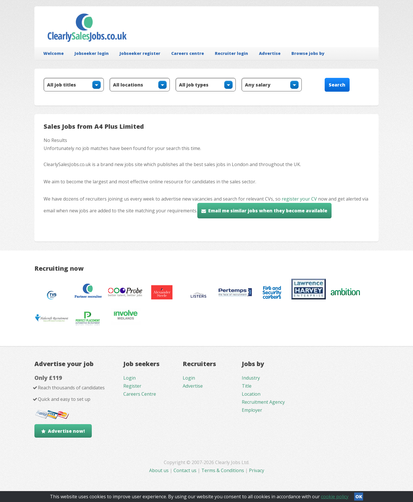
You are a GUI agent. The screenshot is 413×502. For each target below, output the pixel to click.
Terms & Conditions (222, 470)
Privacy (256, 470)
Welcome (53, 53)
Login (129, 378)
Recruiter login (231, 53)
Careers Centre (139, 394)
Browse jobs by (307, 53)
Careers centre (187, 53)
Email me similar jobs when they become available (267, 210)
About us (159, 470)
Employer (252, 410)
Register (132, 386)
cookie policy (334, 496)
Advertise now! (66, 431)
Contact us (186, 470)
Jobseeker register (140, 53)
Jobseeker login (92, 53)
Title (247, 386)
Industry (251, 378)
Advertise (269, 53)
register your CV (299, 199)
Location (251, 394)
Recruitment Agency (263, 402)
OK (358, 496)
